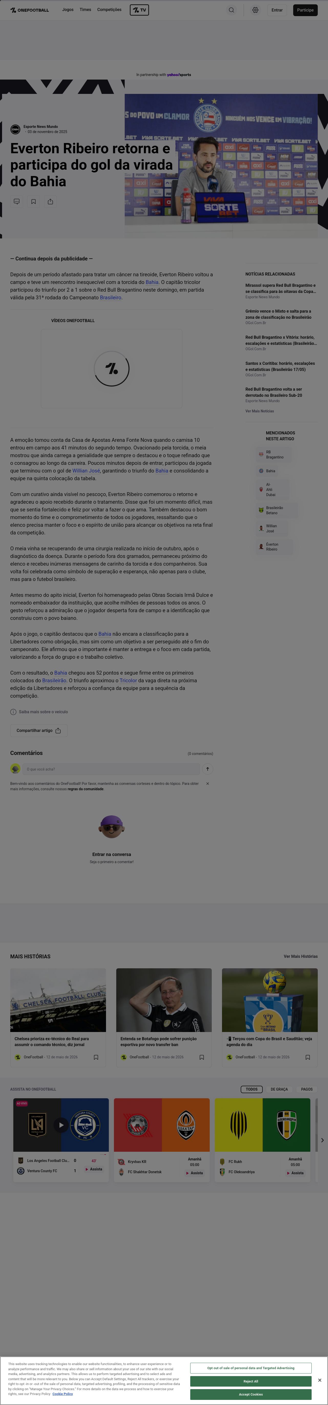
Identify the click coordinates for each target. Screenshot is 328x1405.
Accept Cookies (251, 1394)
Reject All (251, 1381)
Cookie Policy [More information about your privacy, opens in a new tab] (62, 1394)
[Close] (319, 1380)
